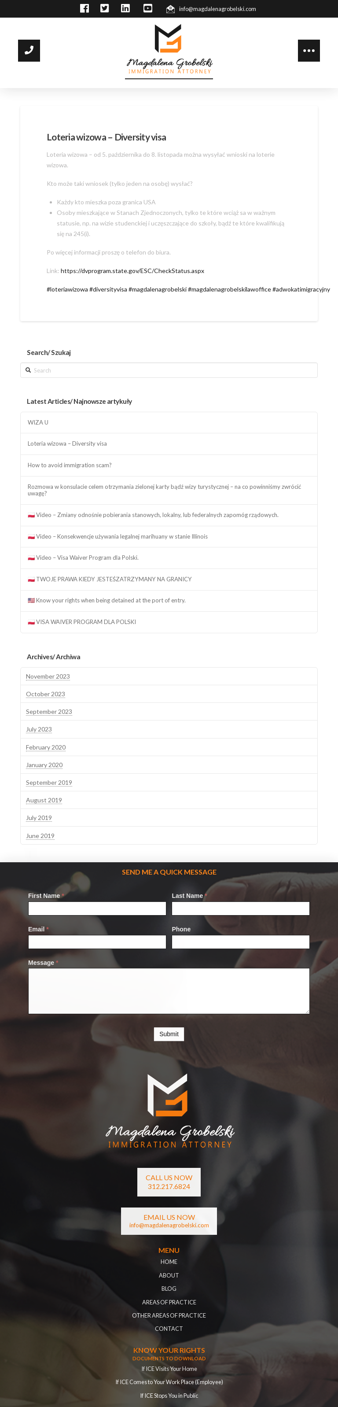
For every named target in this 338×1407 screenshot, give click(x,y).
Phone (181, 929)
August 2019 (44, 800)
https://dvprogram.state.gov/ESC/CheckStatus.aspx (132, 270)
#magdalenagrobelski (158, 289)
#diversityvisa (108, 289)
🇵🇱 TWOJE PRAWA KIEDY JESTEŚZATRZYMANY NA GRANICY (110, 579)
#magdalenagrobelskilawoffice (229, 289)
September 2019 (49, 782)
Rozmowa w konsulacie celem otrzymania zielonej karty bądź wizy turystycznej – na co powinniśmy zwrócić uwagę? (164, 490)
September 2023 (49, 711)
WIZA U (38, 422)
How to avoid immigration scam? (70, 465)
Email (38, 929)
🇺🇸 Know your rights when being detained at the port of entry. (107, 600)
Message (43, 962)
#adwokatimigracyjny (301, 289)
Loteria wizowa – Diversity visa (67, 443)
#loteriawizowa (67, 289)
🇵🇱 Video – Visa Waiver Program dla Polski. (83, 557)
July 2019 (39, 817)
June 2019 (40, 835)
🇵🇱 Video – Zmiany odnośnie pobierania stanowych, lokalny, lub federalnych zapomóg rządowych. (153, 515)
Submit (169, 1034)
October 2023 (45, 694)
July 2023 (39, 729)
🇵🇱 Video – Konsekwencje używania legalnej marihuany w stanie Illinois (118, 536)
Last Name (189, 895)
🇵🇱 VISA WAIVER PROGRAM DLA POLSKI (82, 622)
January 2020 (44, 764)
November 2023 (48, 676)
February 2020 (46, 747)
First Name (46, 895)
